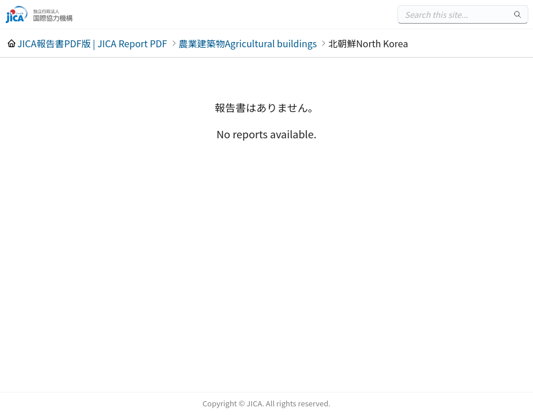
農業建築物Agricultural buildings (248, 43)
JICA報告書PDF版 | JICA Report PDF (92, 43)
